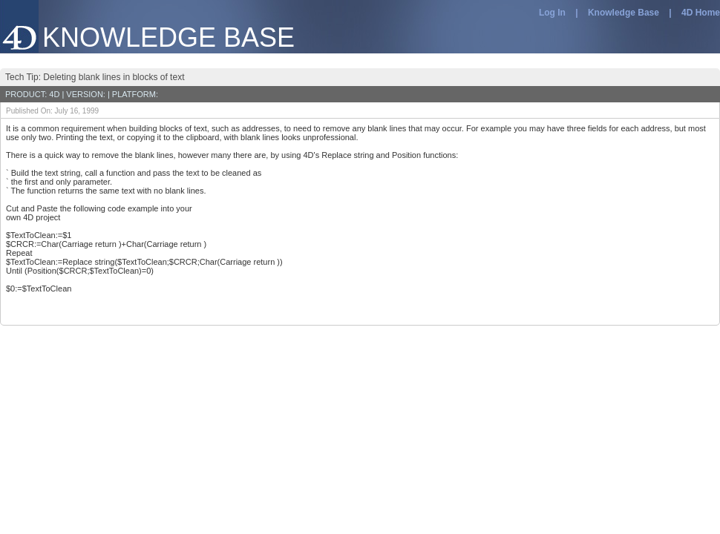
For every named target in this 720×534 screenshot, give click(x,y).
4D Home (700, 12)
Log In (552, 12)
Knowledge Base (623, 12)
